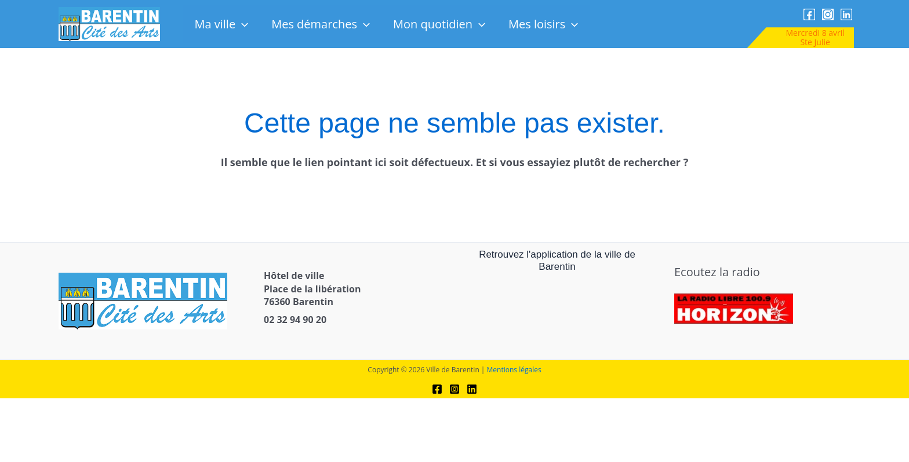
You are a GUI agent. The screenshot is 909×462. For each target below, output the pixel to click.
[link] (109, 23)
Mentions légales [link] (514, 370)
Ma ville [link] (221, 24)
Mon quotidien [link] (439, 24)
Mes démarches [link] (320, 24)
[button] (241, 24)
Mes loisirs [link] (543, 24)
